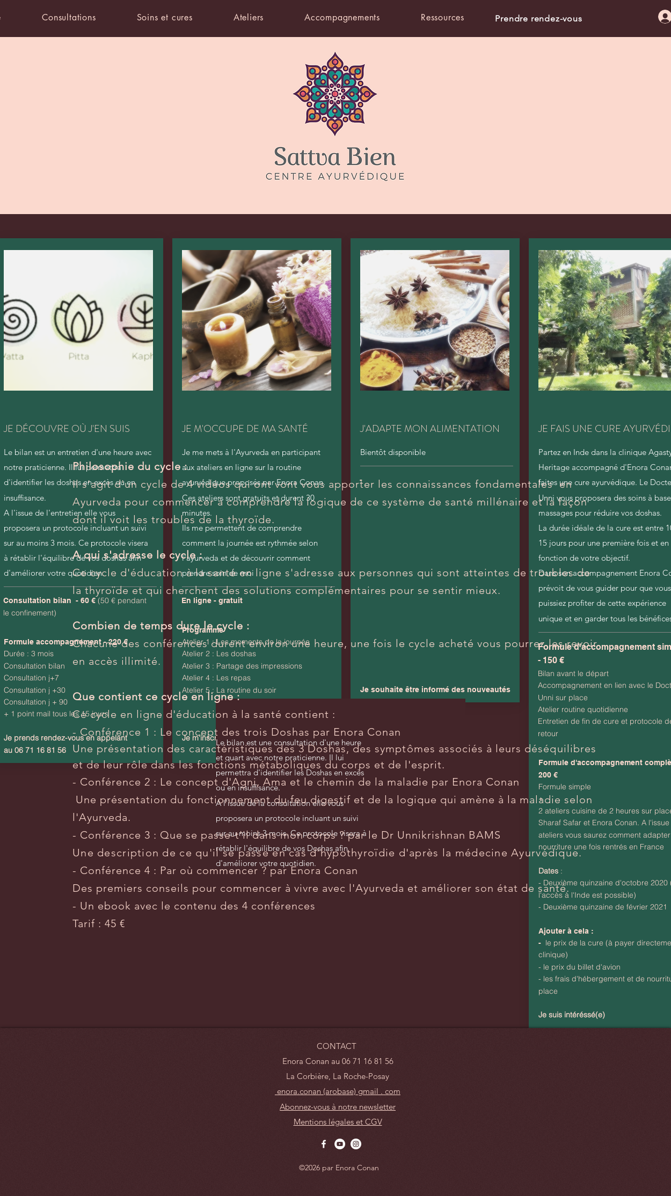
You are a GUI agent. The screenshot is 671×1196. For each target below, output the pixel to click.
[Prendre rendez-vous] (540, 18)
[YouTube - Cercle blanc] (339, 1144)
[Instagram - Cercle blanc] (356, 1144)
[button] (86, 17)
